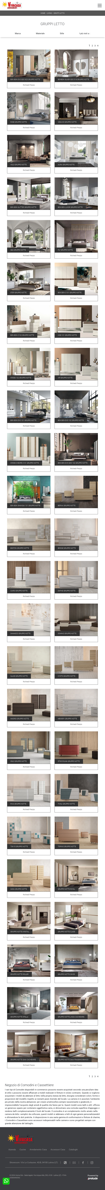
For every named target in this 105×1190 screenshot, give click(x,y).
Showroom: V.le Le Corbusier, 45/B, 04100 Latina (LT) (34, 1162)
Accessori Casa (58, 1149)
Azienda (12, 1149)
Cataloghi (73, 1149)
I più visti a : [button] (84, 33)
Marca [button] (18, 33)
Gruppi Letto (59, 13)
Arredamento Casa (38, 1149)
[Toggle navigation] (99, 5)
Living (49, 13)
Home (43, 13)
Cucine (23, 1149)
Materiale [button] (40, 33)
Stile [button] (62, 33)
